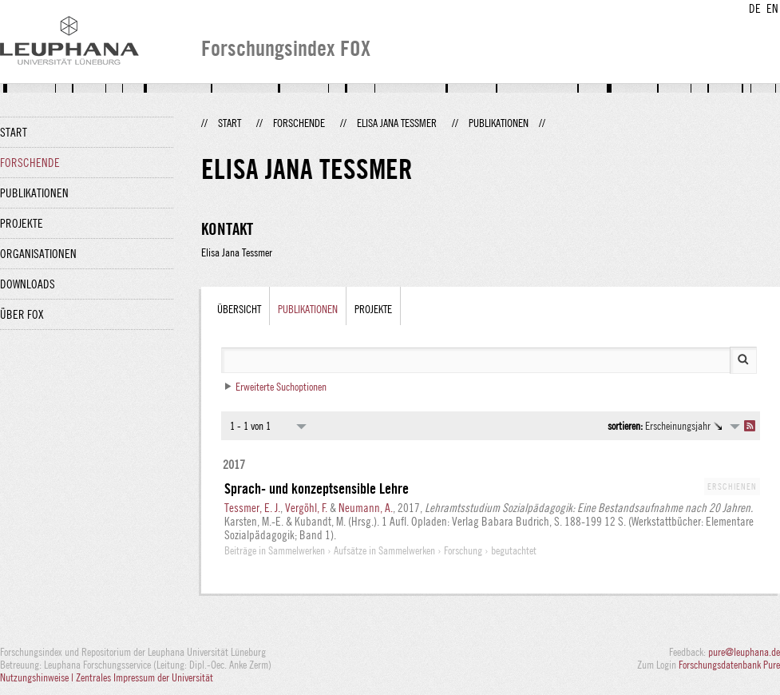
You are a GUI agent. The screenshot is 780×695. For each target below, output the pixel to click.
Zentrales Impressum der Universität (144, 677)
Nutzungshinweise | (38, 677)
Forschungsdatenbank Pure (729, 664)
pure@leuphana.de (744, 651)
